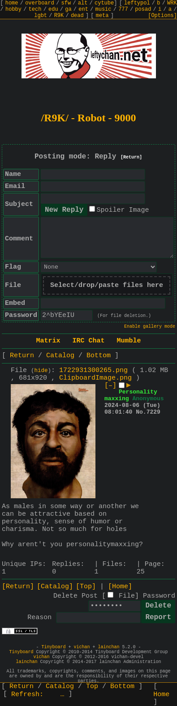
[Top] (86, 586)
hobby (13, 9)
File (127, 596)
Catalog (60, 355)
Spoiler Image (122, 210)
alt (83, 3)
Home (161, 694)
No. (141, 412)
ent (83, 9)
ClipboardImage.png (95, 378)
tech (35, 9)
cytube (104, 3)
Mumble (129, 341)
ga (68, 9)
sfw (66, 3)
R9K (59, 16)
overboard (39, 3)
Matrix (48, 341)
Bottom (98, 355)
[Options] (162, 16)
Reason (39, 617)
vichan (81, 647)
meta (102, 16)
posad (143, 9)
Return (22, 355)
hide (41, 371)
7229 (153, 412)
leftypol (137, 3)
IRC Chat (88, 341)
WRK (172, 3)
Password (159, 596)
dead (77, 16)
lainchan (109, 647)
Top (92, 686)
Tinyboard (53, 647)
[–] (110, 385)
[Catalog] (55, 586)
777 (123, 9)
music (103, 9)
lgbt (40, 16)
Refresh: (38, 694)
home (11, 3)
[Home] (120, 586)
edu (53, 9)
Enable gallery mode (149, 326)
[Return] (131, 157)
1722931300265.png (93, 370)
